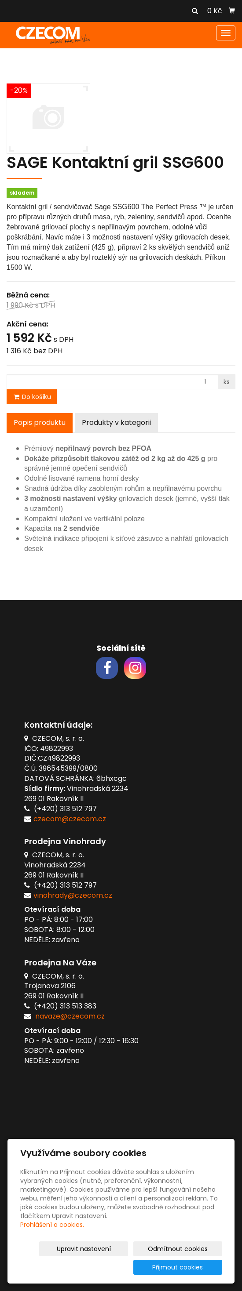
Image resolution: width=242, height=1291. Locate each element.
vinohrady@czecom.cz (72, 895)
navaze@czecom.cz (70, 1016)
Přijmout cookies (188, 1267)
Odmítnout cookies (190, 1248)
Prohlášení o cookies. (52, 1224)
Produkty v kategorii (116, 422)
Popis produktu (40, 422)
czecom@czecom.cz (69, 819)
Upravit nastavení (116, 1248)
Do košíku (31, 396)
